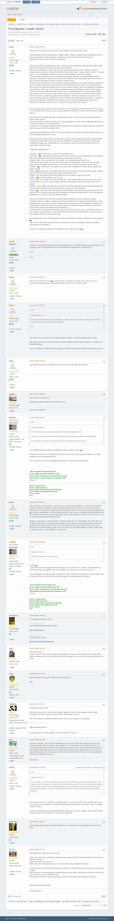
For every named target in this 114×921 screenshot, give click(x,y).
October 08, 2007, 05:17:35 (37, 305)
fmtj (10, 740)
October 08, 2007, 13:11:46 (37, 648)
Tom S (12, 849)
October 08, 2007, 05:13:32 (37, 277)
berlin (11, 277)
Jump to (76, 905)
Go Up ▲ (105, 918)
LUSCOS (12, 8)
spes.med (57, 461)
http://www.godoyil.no (37, 630)
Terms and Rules (97, 918)
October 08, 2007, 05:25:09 (37, 361)
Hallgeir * (58, 24)
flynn (11, 674)
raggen (12, 394)
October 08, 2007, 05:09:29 (37, 241)
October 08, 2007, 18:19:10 (37, 821)
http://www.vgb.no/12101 (38, 727)
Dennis (67, 24)
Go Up (10, 896)
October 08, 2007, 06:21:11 (37, 615)
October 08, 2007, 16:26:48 (37, 739)
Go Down (11, 40)
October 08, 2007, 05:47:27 (37, 502)
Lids (63, 24)
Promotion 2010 (75, 24)
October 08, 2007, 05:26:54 (37, 394)
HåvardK (13, 822)
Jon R (47, 24)
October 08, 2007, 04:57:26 (37, 47)
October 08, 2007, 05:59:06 (37, 542)
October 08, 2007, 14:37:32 (37, 673)
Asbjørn (12, 418)
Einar (11, 47)
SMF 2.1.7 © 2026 (11, 918)
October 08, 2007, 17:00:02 (37, 767)
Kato (11, 361)
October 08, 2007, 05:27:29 (37, 417)
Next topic (102, 34)
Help (90, 918)
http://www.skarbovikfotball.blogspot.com (41, 641)
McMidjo (12, 704)
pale (11, 648)
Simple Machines (21, 918)
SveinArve (13, 616)
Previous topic (91, 34)
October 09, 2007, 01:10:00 (37, 849)
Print (104, 40)
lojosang (52, 24)
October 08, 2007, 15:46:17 (37, 704)
